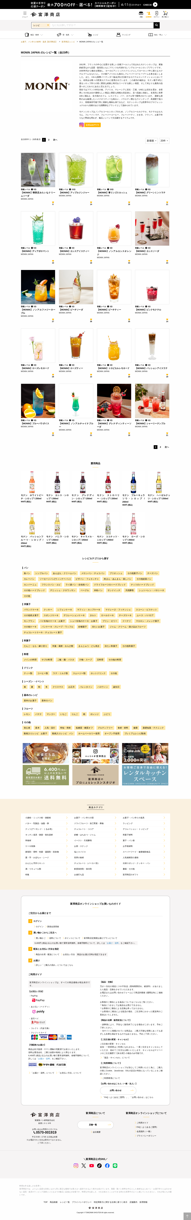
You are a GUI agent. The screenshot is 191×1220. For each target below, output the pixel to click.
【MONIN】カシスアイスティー (74, 251)
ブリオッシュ (116, 573)
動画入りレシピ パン (62, 733)
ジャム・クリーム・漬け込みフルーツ (128, 626)
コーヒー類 (42, 673)
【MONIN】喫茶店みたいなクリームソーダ (38, 194)
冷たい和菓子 (111, 646)
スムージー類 (79, 673)
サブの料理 (47, 659)
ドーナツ (126, 621)
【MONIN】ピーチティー (109, 309)
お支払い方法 (68, 954)
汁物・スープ (85, 659)
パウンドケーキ (31, 609)
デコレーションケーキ (74, 615)
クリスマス (58, 687)
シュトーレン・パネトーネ (151, 590)
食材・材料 (123, 728)
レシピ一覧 (65, 1202)
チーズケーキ (125, 615)
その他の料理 (114, 659)
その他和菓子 (128, 646)
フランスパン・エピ (51, 584)
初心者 (27, 728)
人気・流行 (50, 728)
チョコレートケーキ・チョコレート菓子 (43, 632)
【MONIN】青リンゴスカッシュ (112, 192)
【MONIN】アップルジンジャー (74, 192)
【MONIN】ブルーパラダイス (35, 423)
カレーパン (29, 579)
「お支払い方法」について (68, 1073)
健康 (135, 728)
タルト (93, 615)
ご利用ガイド (141, 1123)
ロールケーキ (107, 615)
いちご (63, 714)
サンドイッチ (114, 590)
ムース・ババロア (145, 615)
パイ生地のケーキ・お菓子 (52, 621)
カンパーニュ (30, 584)
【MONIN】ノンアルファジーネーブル (38, 311)
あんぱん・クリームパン (64, 573)
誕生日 (116, 687)
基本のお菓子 (30, 700)
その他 (27, 596)
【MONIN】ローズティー (71, 368)
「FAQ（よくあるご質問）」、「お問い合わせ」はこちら (126, 1097)
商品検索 (54, 1202)
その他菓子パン (134, 573)
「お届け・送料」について (41, 1073)
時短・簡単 (65, 728)
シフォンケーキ (64, 609)
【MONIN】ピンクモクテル (148, 309)
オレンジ (94, 714)
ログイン (38, 926)
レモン (27, 714)
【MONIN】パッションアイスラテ (151, 368)
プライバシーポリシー (145, 1136)
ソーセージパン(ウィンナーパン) (55, 579)
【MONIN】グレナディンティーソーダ (114, 425)
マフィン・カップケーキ (88, 609)
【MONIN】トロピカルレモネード (113, 368)
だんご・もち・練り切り (35, 646)
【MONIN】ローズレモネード (35, 368)
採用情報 (143, 1202)
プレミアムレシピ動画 (135, 733)
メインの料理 (30, 659)
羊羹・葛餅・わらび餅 (62, 646)
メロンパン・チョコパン (93, 573)
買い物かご (39, 938)
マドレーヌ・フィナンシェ (118, 609)
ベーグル (85, 590)
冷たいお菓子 (98, 626)
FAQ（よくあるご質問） (146, 1127)
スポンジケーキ (51, 615)
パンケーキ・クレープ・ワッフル (57, 626)
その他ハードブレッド (34, 590)
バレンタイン (86, 687)
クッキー (48, 609)
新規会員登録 (52, 926)
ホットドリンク (98, 673)
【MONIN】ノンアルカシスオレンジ (114, 253)
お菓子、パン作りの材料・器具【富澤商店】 (39, 42)
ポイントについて (71, 938)
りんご (75, 714)
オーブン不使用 (112, 733)
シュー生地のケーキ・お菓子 (83, 621)
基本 (37, 728)
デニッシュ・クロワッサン (63, 590)
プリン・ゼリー (110, 621)
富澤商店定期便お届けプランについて (99, 938)
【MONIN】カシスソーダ (147, 251)
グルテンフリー (105, 728)
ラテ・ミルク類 (60, 673)
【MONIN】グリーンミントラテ (150, 192)
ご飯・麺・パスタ (65, 659)
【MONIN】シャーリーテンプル (150, 423)
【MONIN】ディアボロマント (35, 251)
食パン (27, 573)
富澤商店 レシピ (68, 42)
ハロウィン (102, 687)
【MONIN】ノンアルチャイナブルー (76, 425)
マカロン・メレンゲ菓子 (147, 621)
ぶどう (107, 714)
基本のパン (47, 700)
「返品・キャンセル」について (115, 1057)
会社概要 (95, 1132)
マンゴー (51, 714)
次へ (55, 140)
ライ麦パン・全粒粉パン (77, 584)
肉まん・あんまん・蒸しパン (117, 579)
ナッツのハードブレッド (142, 584)
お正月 (71, 687)
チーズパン (152, 573)
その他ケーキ (30, 626)
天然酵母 (129, 590)
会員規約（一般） (143, 1131)
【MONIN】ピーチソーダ (71, 309)
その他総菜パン (144, 579)
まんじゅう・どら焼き (89, 646)
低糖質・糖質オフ (84, 728)
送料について (54, 938)
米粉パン (98, 590)
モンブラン (29, 621)
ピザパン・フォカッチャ (87, 579)
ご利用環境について (110, 1078)
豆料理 (100, 659)
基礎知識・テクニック (153, 728)
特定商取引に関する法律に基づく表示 (110, 1202)
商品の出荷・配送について (46, 954)
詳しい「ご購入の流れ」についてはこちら (53, 965)
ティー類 (28, 673)
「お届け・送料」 (113, 943)
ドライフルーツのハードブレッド (110, 584)
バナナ (38, 714)
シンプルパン (41, 573)
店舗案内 (133, 1202)
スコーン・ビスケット (146, 609)
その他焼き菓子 (31, 615)
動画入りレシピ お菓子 (35, 733)
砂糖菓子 (82, 626)
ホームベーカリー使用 (89, 733)
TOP (46, 1202)
